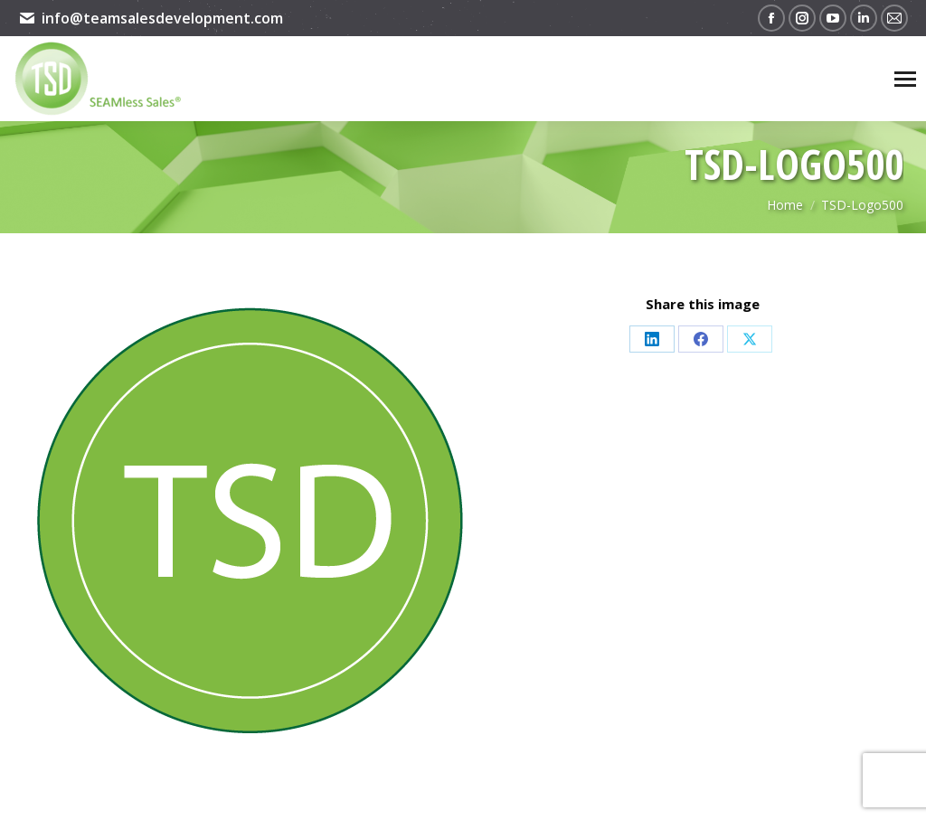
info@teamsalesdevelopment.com (150, 18)
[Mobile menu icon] (905, 79)
